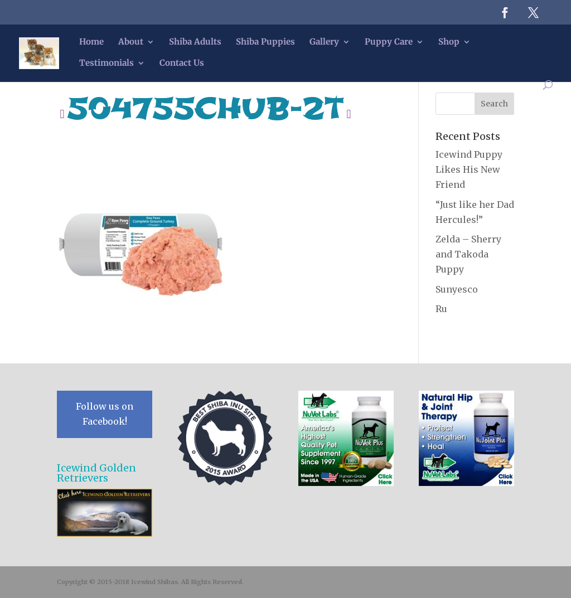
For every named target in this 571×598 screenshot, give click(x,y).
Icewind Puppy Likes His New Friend (468, 169)
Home (91, 42)
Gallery (324, 42)
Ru (441, 308)
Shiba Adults (195, 42)
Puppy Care (389, 42)
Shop (448, 42)
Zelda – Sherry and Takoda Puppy (468, 254)
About (130, 42)
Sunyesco (456, 289)
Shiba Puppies (265, 42)
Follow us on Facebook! (104, 414)
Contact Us (181, 63)
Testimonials (106, 63)
